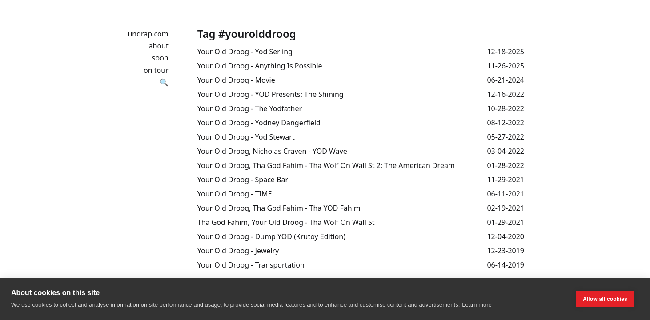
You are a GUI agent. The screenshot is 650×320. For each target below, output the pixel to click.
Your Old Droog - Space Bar (242, 179)
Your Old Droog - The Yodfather (249, 108)
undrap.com (148, 34)
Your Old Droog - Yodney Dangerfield (259, 123)
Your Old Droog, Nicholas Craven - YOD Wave (272, 151)
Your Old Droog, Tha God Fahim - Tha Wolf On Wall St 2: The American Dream (326, 165)
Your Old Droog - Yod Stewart (246, 137)
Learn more (476, 304)
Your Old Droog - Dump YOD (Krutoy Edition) (271, 236)
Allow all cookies (605, 299)
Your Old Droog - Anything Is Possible (259, 66)
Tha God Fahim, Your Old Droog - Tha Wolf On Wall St (286, 222)
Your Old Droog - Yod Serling (245, 51)
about (159, 46)
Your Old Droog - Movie (236, 80)
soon (160, 58)
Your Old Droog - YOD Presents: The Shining (270, 94)
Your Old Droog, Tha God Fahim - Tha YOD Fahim (279, 208)
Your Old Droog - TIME (234, 194)
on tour (156, 70)
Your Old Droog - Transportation (251, 265)
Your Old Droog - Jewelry (238, 251)
